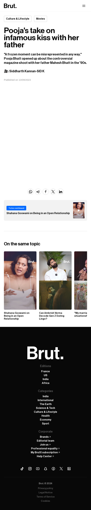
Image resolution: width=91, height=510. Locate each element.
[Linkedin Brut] (69, 468)
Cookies (45, 501)
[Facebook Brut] (53, 468)
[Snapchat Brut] (45, 468)
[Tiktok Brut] (22, 468)
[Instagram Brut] (30, 468)
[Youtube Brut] (38, 468)
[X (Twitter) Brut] (61, 468)
